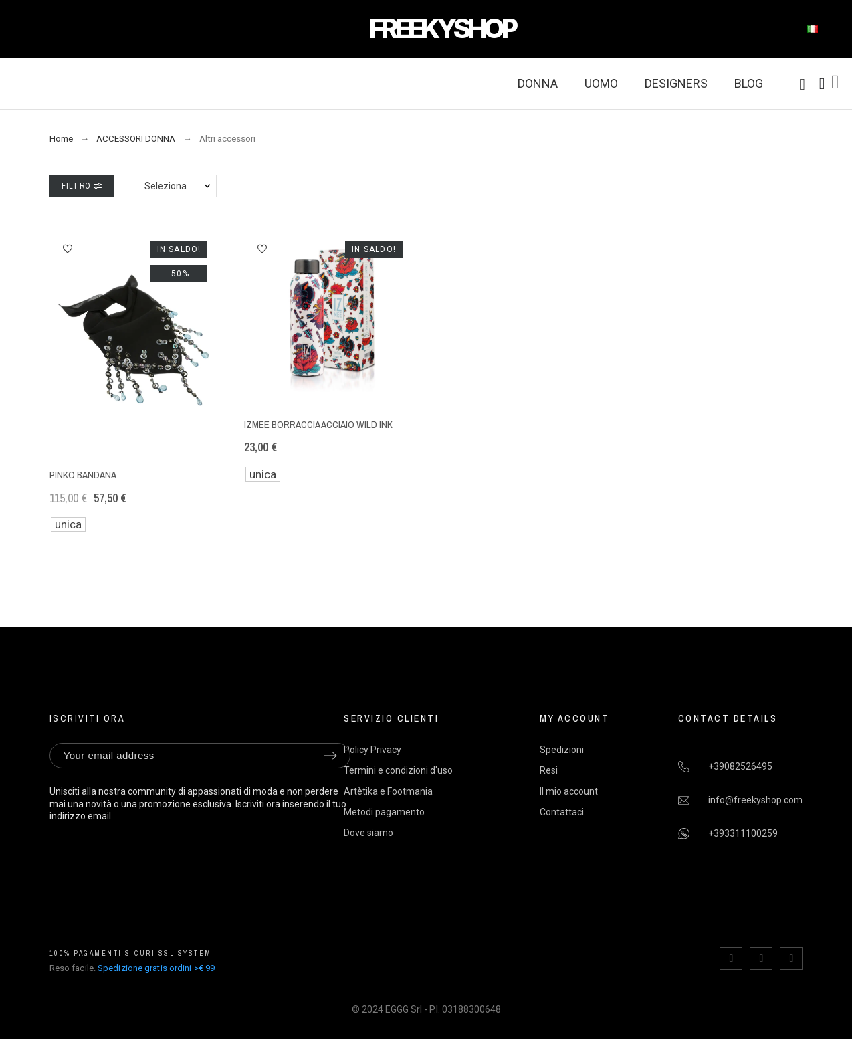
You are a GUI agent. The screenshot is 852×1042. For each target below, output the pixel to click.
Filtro (82, 186)
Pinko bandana (82, 474)
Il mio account (569, 791)
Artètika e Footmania (388, 791)
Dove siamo (368, 832)
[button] (67, 248)
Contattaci (562, 812)
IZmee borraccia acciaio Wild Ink (318, 424)
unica (68, 524)
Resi (549, 770)
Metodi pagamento (384, 812)
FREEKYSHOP (442, 28)
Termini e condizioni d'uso (398, 770)
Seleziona (165, 186)
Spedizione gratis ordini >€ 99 (156, 968)
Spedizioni (562, 749)
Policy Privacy (372, 749)
